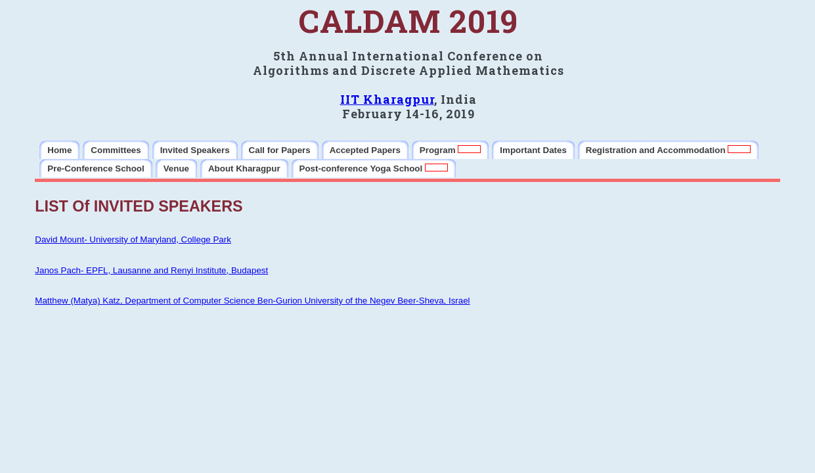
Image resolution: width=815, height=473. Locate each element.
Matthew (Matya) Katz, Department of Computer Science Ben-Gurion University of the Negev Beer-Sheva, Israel (252, 300)
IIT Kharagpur (387, 99)
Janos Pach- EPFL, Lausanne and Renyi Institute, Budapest (151, 270)
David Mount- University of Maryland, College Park (133, 239)
